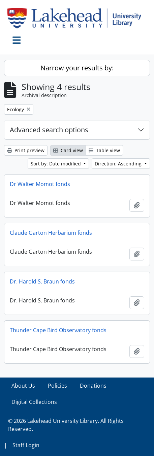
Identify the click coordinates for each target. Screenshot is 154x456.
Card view (68, 150)
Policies (57, 385)
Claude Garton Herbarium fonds (51, 232)
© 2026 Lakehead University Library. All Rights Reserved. (66, 425)
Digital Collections (34, 402)
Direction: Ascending (119, 163)
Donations (93, 385)
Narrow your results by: (77, 67)
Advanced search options (49, 129)
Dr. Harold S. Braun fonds (42, 281)
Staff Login (25, 445)
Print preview (25, 150)
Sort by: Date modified (56, 163)
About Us (23, 385)
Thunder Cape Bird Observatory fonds (58, 330)
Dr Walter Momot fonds (40, 184)
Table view (104, 150)
